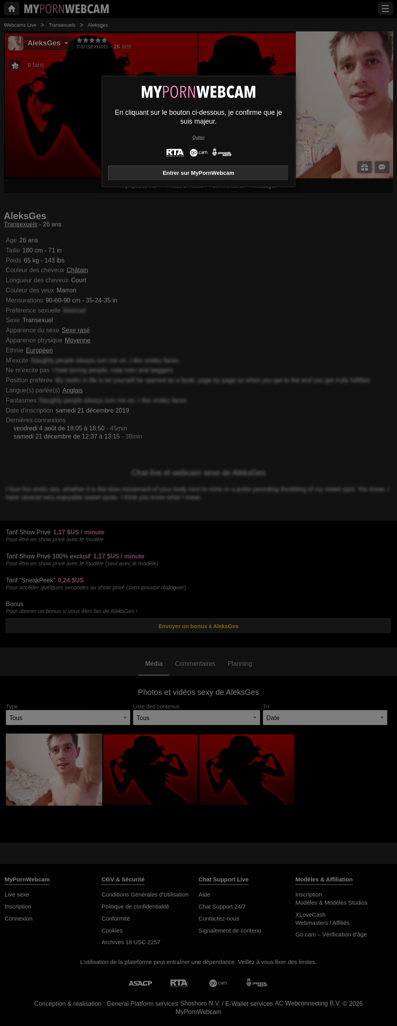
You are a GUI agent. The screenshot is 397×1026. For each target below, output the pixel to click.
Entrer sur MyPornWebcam (198, 173)
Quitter (198, 137)
